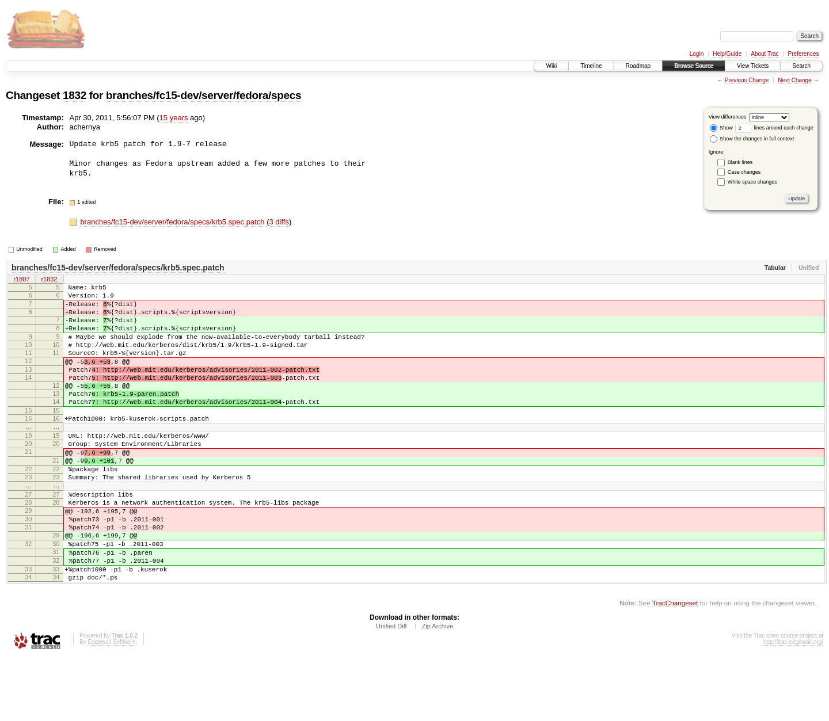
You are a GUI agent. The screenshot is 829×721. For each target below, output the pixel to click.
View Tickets (753, 66)
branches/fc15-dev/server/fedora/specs (203, 95)
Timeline (591, 66)
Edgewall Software (111, 706)
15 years (173, 117)
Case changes (744, 172)
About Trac (764, 54)
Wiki (551, 66)
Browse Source (693, 66)
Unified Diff (391, 689)
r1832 (49, 279)
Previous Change (747, 80)
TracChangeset (675, 666)
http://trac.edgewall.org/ (793, 706)
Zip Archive (437, 689)
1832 (74, 95)
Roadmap (638, 66)
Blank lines (740, 162)
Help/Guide (727, 54)
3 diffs (278, 222)
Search (801, 66)
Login (696, 54)
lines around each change (774, 128)
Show (721, 128)
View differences (728, 117)
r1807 (21, 279)
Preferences (803, 54)
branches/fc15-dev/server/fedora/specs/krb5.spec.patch (173, 222)
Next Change (794, 80)
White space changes (752, 182)
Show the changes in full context (752, 139)
